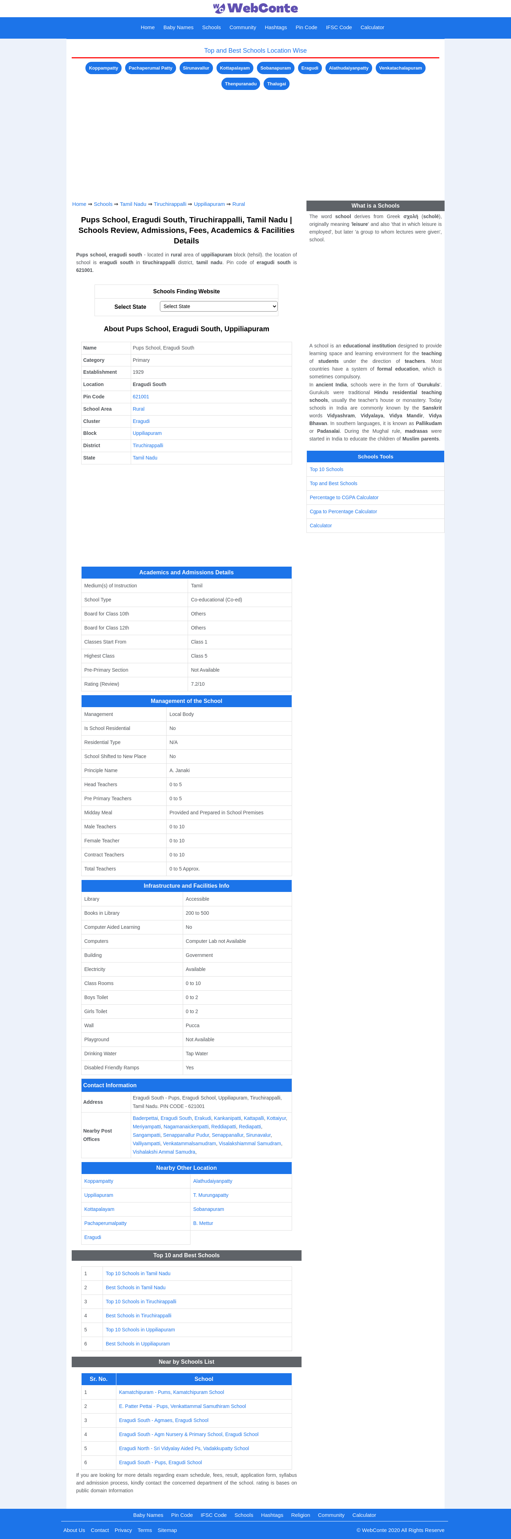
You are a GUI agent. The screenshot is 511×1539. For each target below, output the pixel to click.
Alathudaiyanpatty (349, 68)
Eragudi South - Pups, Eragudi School (160, 1462)
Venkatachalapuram (400, 68)
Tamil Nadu (133, 204)
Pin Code (306, 27)
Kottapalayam (235, 68)
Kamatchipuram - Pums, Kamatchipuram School (171, 1392)
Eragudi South (176, 1118)
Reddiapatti (223, 1126)
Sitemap (167, 1530)
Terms (145, 1530)
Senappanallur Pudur (186, 1135)
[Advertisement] (256, 141)
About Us (74, 1530)
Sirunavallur (196, 68)
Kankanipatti (227, 1118)
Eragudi (310, 68)
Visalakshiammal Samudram (250, 1143)
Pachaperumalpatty (105, 1223)
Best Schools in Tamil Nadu (136, 1287)
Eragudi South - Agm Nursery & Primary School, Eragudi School (189, 1434)
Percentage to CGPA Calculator (344, 497)
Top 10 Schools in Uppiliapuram (140, 1329)
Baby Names (178, 27)
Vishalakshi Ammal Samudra (164, 1152)
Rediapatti (250, 1126)
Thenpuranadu (241, 83)
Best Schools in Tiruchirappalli (139, 1315)
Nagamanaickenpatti (186, 1126)
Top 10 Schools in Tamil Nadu (138, 1273)
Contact (100, 1530)
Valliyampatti (146, 1143)
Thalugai (276, 83)
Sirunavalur (258, 1135)
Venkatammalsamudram (189, 1143)
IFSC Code (339, 27)
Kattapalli (254, 1118)
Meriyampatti (147, 1126)
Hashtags (276, 27)
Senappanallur (228, 1135)
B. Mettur (203, 1223)
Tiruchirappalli (170, 204)
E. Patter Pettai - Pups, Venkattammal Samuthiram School (182, 1406)
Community (242, 27)
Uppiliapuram (209, 204)
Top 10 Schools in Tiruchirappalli (141, 1301)
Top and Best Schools (333, 483)
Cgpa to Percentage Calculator (343, 511)
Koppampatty (103, 68)
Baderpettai (145, 1118)
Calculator (372, 27)
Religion (300, 1515)
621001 (141, 396)
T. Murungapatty (210, 1195)
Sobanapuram (275, 68)
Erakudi (203, 1118)
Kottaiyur (276, 1118)
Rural (238, 204)
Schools (211, 27)
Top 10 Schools (326, 469)
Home (148, 27)
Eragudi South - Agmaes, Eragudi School (164, 1420)
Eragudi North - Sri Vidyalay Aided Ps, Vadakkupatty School (184, 1448)
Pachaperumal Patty (150, 68)
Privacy (123, 1530)
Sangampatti (147, 1135)
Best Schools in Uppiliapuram (138, 1343)
